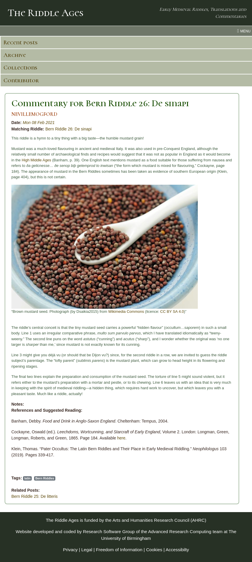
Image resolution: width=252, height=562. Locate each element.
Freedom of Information (119, 549)
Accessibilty (177, 549)
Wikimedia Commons (126, 311)
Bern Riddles (44, 478)
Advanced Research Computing (180, 531)
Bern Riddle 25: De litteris (34, 496)
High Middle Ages (36, 160)
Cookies (154, 549)
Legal (86, 549)
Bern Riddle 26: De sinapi (68, 129)
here (121, 438)
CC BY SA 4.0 (172, 311)
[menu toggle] (126, 30)
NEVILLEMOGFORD (34, 114)
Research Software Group (109, 531)
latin (27, 478)
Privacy (70, 549)
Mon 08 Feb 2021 (39, 122)
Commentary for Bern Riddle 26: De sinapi (100, 103)
